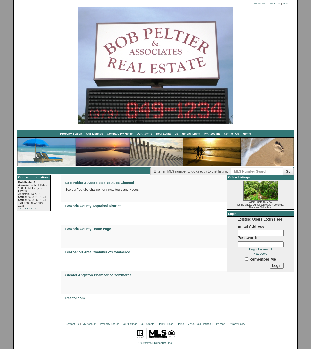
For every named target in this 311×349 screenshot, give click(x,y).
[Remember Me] (246, 259)
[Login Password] (261, 244)
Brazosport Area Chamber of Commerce (97, 252)
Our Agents (144, 133)
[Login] (276, 266)
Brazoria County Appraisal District (92, 206)
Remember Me (260, 259)
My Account (259, 3)
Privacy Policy (237, 324)
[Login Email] (261, 233)
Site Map (220, 324)
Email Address (251, 226)
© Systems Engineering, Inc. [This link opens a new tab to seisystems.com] (156, 342)
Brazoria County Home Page (88, 229)
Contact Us (274, 3)
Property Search (71, 133)
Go (288, 171)
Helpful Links (191, 133)
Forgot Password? (260, 249)
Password (247, 238)
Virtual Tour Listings (199, 324)
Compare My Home (120, 133)
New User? (261, 253)
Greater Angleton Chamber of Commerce (98, 275)
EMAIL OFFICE (27, 208)
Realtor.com (75, 298)
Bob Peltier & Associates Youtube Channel (99, 183)
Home (286, 3)
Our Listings (94, 133)
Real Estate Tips (167, 133)
